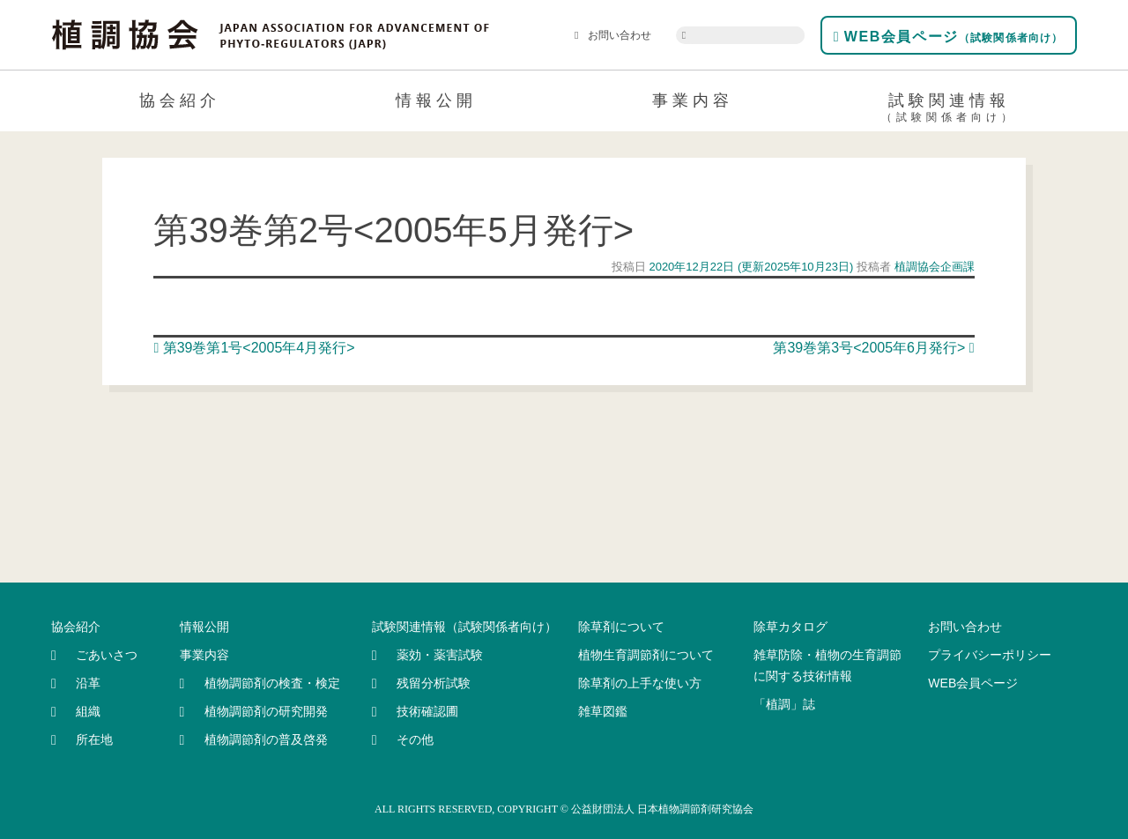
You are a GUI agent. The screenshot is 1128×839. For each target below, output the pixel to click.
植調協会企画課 (933, 266)
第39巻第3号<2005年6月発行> (873, 347)
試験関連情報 (948, 110)
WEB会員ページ (949, 36)
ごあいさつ (106, 655)
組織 (88, 711)
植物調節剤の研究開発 (266, 711)
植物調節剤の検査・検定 (272, 683)
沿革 (88, 683)
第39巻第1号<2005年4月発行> (253, 347)
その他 (415, 739)
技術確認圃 (427, 711)
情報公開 (436, 100)
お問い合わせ (613, 35)
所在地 (94, 739)
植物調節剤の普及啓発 (266, 739)
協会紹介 (179, 100)
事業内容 (692, 100)
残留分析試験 (434, 683)
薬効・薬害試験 (440, 655)
